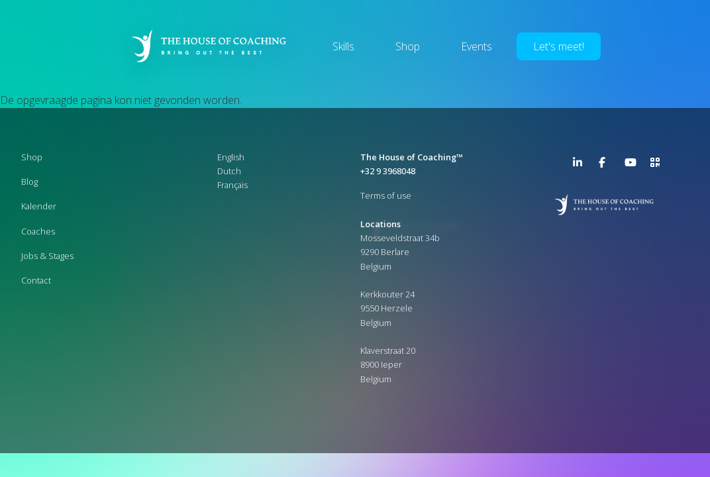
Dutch (229, 171)
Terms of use (385, 195)
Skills (343, 46)
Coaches (38, 231)
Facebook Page (607, 165)
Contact (36, 280)
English (230, 157)
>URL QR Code (658, 165)
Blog (29, 181)
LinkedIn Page (581, 165)
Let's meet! (558, 46)
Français (232, 185)
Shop (407, 46)
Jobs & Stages (47, 256)
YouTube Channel (632, 165)
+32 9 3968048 (387, 171)
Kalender (38, 206)
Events (476, 46)
